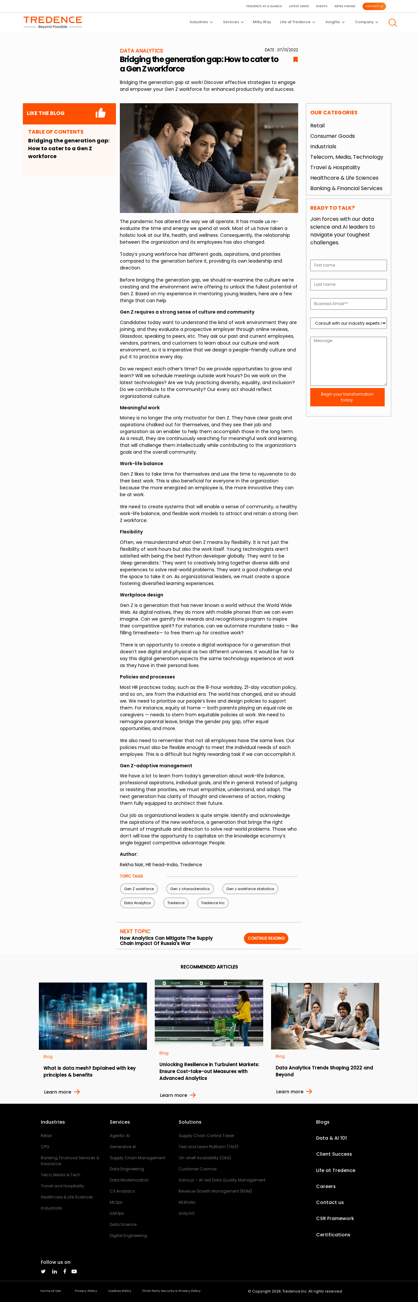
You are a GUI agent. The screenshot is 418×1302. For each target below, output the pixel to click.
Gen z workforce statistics (250, 888)
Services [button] (233, 22)
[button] (393, 22)
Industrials (323, 146)
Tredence (176, 902)
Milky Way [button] (262, 22)
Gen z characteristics (190, 888)
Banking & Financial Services (346, 188)
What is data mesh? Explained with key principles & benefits (89, 1071)
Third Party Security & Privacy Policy (171, 1291)
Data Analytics (137, 902)
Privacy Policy (86, 1291)
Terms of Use (50, 1291)
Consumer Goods (332, 136)
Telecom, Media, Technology (346, 157)
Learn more (57, 1092)
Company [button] (366, 22)
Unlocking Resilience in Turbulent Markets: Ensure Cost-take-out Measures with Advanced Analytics (209, 1071)
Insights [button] (335, 22)
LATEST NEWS (299, 6)
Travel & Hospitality (335, 167)
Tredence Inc (213, 902)
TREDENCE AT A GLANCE (264, 6)
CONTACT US (374, 6)
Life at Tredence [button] (297, 22)
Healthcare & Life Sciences (344, 178)
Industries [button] (201, 22)
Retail (317, 125)
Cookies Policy (119, 1291)
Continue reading (266, 938)
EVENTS (321, 6)
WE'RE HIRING (344, 6)
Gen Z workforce (139, 888)
